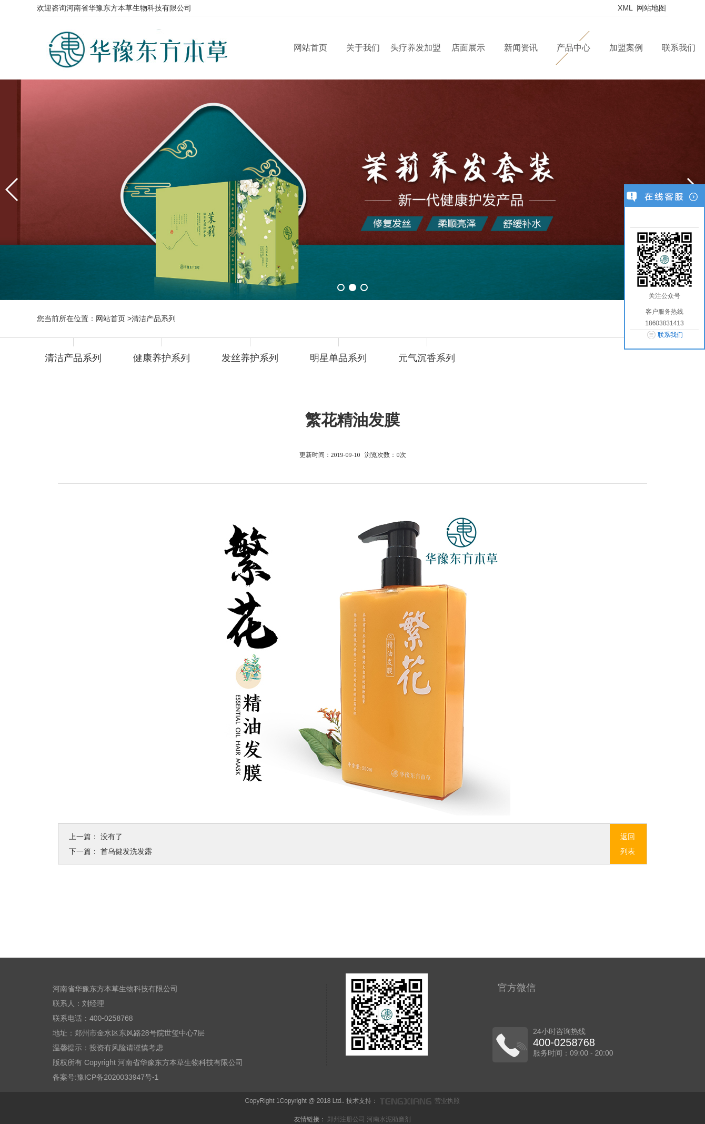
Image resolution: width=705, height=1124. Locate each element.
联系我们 (679, 47)
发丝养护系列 (249, 358)
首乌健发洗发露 (126, 851)
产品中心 (573, 47)
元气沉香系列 (426, 358)
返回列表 (627, 844)
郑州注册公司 (346, 1119)
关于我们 (363, 47)
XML (625, 8)
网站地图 (651, 8)
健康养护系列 (161, 358)
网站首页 (310, 47)
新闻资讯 (521, 47)
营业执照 (447, 1101)
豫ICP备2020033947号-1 (118, 1077)
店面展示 (468, 47)
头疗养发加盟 (415, 47)
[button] (341, 287)
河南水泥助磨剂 (389, 1119)
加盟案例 (626, 47)
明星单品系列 (338, 358)
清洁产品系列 (73, 358)
